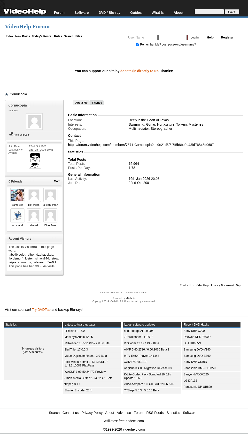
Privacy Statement (222, 285)
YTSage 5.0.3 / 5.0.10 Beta (141, 390)
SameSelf (17, 204)
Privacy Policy (92, 413)
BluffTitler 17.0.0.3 (76, 349)
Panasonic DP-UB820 (198, 386)
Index (9, 36)
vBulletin (130, 298)
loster (29, 258)
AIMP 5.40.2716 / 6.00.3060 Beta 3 (146, 349)
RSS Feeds (155, 413)
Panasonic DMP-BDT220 (200, 368)
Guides (136, 12)
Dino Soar (50, 225)
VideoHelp (202, 285)
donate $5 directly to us (139, 71)
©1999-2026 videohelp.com (124, 429)
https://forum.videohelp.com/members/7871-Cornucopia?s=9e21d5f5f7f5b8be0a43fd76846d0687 (141, 145)
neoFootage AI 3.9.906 (138, 331)
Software (81, 12)
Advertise (124, 413)
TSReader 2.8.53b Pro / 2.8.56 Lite (86, 343)
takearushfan (50, 204)
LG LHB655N (192, 343)
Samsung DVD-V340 (197, 349)
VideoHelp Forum (27, 26)
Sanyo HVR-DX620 (196, 374)
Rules (58, 36)
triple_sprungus (20, 262)
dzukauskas (44, 254)
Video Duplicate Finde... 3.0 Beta (85, 356)
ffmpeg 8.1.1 (72, 384)
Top (238, 285)
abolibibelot (17, 254)
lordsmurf (17, 225)
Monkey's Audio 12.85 (78, 337)
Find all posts (19, 134)
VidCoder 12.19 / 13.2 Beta (141, 343)
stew (55, 258)
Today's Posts (41, 36)
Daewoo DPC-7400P (197, 337)
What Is (158, 12)
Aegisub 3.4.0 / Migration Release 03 (148, 368)
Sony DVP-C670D (195, 362)
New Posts (22, 36)
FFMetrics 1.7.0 (74, 331)
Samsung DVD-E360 (197, 356)
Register (227, 37)
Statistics (173, 413)
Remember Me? (149, 44)
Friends (97, 102)
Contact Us (187, 285)
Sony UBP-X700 (194, 331)
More (57, 181)
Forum (59, 12)
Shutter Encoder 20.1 (78, 390)
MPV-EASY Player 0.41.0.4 (141, 356)
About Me (81, 102)
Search (69, 36)
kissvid (34, 225)
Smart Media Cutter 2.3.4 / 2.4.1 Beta (88, 378)
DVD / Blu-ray (109, 12)
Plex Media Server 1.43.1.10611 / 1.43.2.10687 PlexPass (86, 363)
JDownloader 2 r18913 (138, 337)
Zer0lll (51, 262)
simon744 (42, 258)
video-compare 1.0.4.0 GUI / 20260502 (149, 384)
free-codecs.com (131, 421)
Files (78, 36)
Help (210, 37)
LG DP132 (190, 380)
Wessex (39, 262)
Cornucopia (18, 94)
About (178, 12)
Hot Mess (33, 204)
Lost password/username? (179, 44)
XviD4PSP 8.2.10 (135, 362)
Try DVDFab (41, 310)
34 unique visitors (32, 348)
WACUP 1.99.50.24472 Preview (85, 371)
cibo (31, 254)
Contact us (70, 413)
